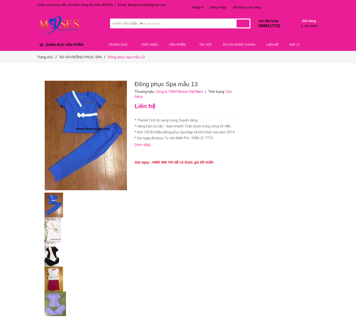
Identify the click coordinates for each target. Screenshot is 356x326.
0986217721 (270, 26)
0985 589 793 (163, 162)
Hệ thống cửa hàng (247, 7)
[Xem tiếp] (142, 145)
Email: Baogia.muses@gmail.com (142, 5)
